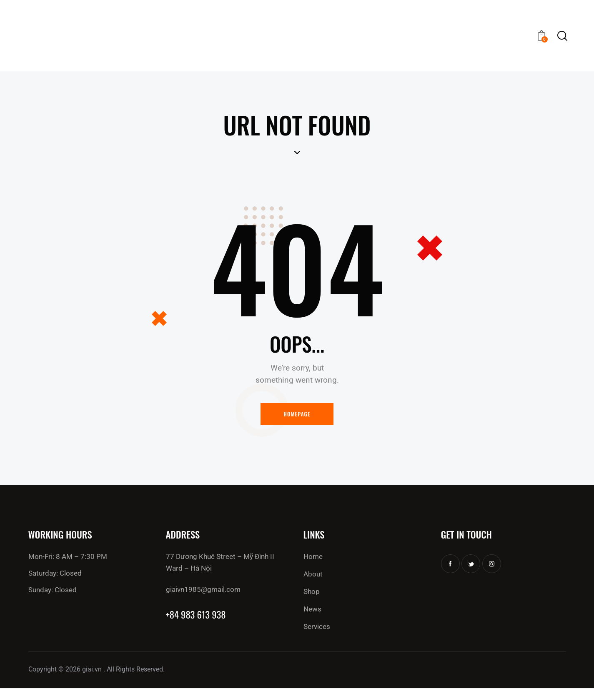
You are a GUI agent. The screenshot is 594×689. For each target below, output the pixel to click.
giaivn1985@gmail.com (203, 590)
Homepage (297, 414)
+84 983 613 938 (196, 615)
